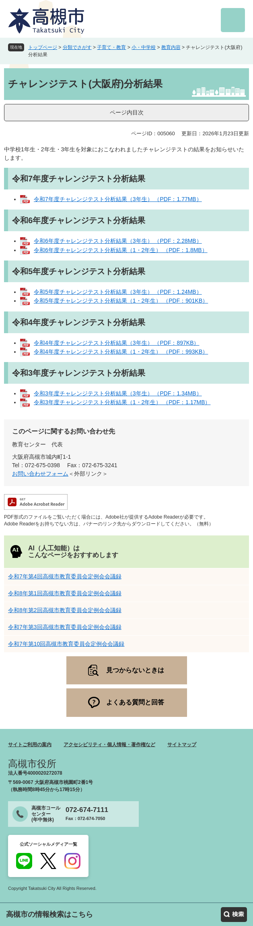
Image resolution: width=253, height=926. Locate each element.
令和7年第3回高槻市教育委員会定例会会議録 (64, 627)
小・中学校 (144, 47)
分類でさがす (77, 47)
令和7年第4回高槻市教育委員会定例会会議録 (64, 576)
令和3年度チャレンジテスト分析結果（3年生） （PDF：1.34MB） (118, 393)
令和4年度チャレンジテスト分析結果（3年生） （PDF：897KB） (117, 343)
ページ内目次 (127, 112)
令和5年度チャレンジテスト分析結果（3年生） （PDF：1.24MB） (118, 292)
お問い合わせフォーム (40, 473)
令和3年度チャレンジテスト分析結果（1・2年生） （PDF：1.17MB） (122, 402)
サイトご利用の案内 (29, 744)
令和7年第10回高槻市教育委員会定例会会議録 (66, 644)
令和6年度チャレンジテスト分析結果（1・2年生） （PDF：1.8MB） (121, 250)
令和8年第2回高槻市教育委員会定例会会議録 (64, 610)
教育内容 (171, 47)
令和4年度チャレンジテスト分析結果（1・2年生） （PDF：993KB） (121, 351)
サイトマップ (181, 744)
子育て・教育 (111, 47)
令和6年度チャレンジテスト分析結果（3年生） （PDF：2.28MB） (118, 241)
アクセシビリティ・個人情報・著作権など (109, 744)
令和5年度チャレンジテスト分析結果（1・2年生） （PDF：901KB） (121, 300)
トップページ (42, 47)
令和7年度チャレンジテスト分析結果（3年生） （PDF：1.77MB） (118, 199)
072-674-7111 (87, 809)
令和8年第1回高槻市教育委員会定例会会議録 (64, 593)
